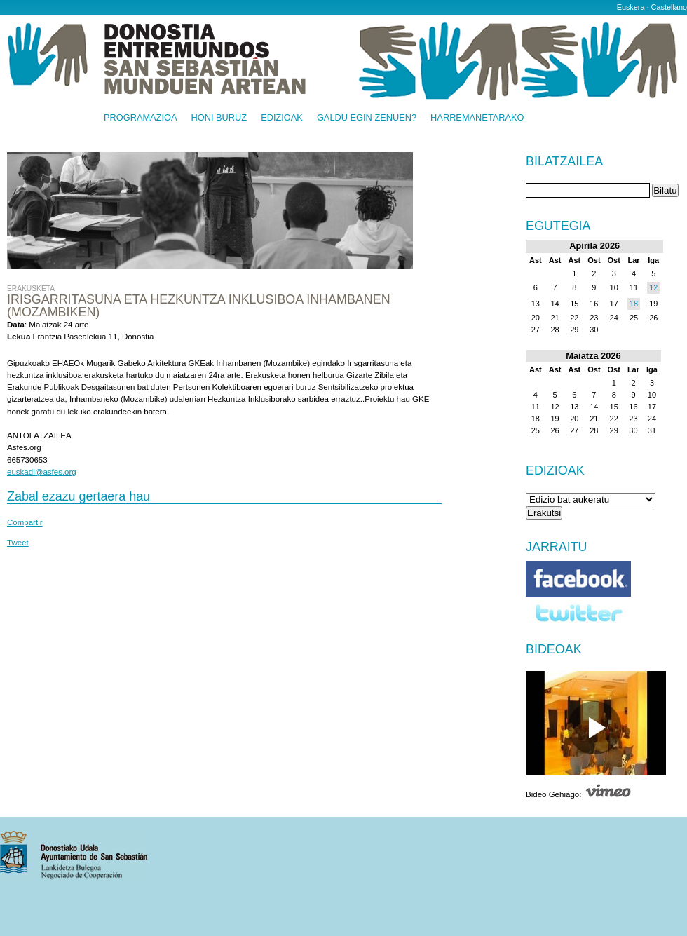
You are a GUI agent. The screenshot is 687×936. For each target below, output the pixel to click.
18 (634, 303)
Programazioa (140, 118)
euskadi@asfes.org (41, 472)
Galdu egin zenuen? (366, 118)
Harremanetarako (477, 118)
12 (653, 287)
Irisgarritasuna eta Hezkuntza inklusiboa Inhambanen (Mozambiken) (198, 305)
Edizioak (282, 118)
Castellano (669, 7)
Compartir (25, 522)
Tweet (18, 542)
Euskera (631, 7)
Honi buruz (219, 118)
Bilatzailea (564, 162)
